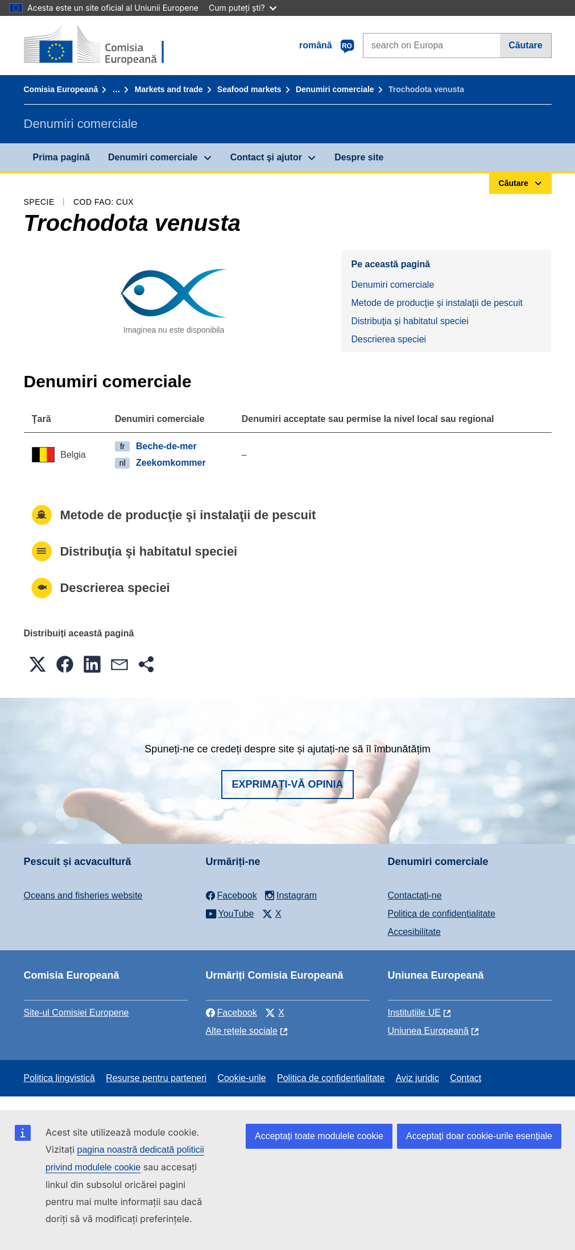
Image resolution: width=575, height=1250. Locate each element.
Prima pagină (61, 157)
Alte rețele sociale (242, 1031)
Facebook (231, 1012)
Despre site (358, 157)
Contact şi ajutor (266, 157)
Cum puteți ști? (242, 8)
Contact (465, 1078)
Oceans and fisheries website (83, 895)
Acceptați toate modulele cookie (319, 1136)
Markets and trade (169, 89)
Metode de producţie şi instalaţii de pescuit (437, 303)
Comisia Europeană (61, 89)
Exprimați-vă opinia (287, 784)
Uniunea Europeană (428, 1031)
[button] (37, 664)
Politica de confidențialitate (441, 913)
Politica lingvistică (59, 1078)
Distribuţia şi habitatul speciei (409, 321)
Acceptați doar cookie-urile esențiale (479, 1136)
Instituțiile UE (414, 1012)
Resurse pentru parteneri (156, 1078)
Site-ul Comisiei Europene (76, 1012)
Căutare (525, 45)
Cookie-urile (241, 1078)
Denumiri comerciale (335, 89)
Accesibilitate (414, 932)
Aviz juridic (417, 1078)
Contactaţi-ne (415, 895)
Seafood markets (249, 89)
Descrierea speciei (388, 339)
